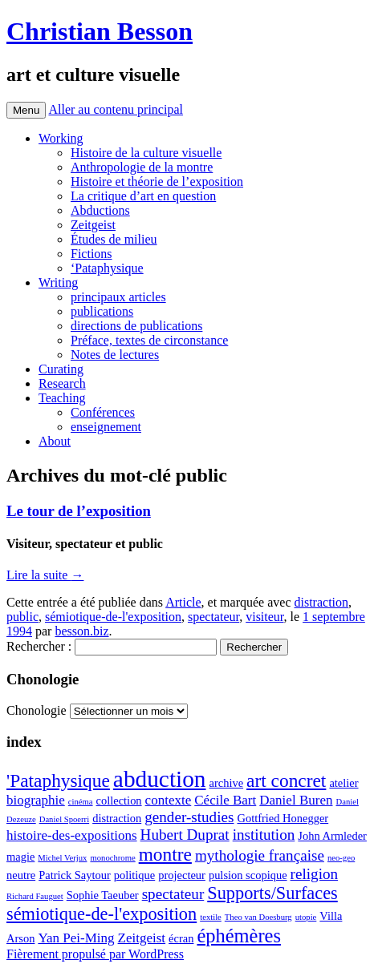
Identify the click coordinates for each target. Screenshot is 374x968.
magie (20, 856)
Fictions (91, 253)
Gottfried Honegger (282, 818)
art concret (286, 780)
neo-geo (341, 857)
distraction (322, 602)
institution (264, 834)
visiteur (264, 616)
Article (183, 602)
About (55, 441)
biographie (35, 800)
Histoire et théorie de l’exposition (157, 181)
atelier (343, 782)
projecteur (181, 875)
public (22, 616)
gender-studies (189, 817)
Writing (58, 282)
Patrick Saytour (75, 875)
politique (134, 875)
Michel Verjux (62, 857)
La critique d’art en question (143, 196)
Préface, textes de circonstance (149, 340)
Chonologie (36, 710)
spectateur (213, 616)
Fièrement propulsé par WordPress (95, 954)
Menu (26, 110)
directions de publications (136, 326)
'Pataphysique (58, 780)
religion (315, 873)
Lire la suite (44, 575)
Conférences (103, 412)
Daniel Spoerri (64, 819)
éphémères (238, 935)
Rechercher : (38, 646)
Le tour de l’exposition (78, 510)
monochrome (112, 857)
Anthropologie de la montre (142, 167)
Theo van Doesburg (258, 917)
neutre (20, 875)
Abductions (100, 210)
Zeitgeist (93, 225)
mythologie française (259, 855)
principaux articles (118, 297)
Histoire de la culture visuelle (146, 152)
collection (119, 800)
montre (165, 854)
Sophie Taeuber (103, 895)
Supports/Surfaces (272, 893)
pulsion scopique (248, 875)
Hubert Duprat (185, 834)
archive (226, 782)
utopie (306, 917)
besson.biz (81, 631)
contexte (168, 800)
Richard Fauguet (34, 896)
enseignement (106, 427)
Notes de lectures (115, 354)
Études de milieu (114, 239)
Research (62, 383)
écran (181, 938)
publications (102, 311)
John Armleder (332, 835)
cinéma (80, 801)
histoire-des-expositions (71, 835)
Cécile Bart (225, 800)
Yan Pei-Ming (76, 938)
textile (211, 917)
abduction (159, 779)
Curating (61, 369)
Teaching (62, 398)
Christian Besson (99, 31)
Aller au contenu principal (115, 109)
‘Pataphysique (107, 268)
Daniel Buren (295, 800)
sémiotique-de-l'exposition (113, 616)
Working (61, 138)
